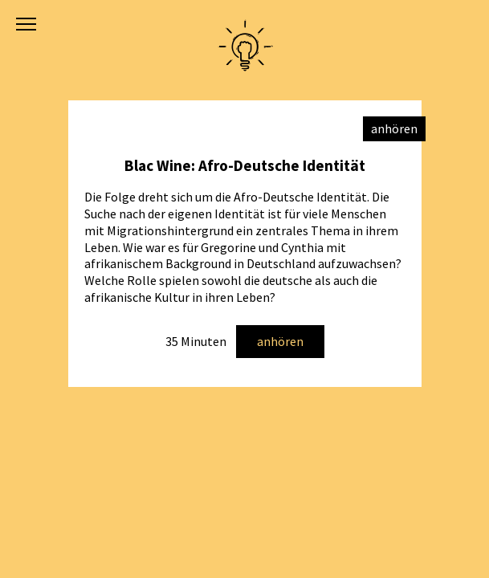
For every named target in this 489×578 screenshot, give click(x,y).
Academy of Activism (245, 46)
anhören (280, 341)
